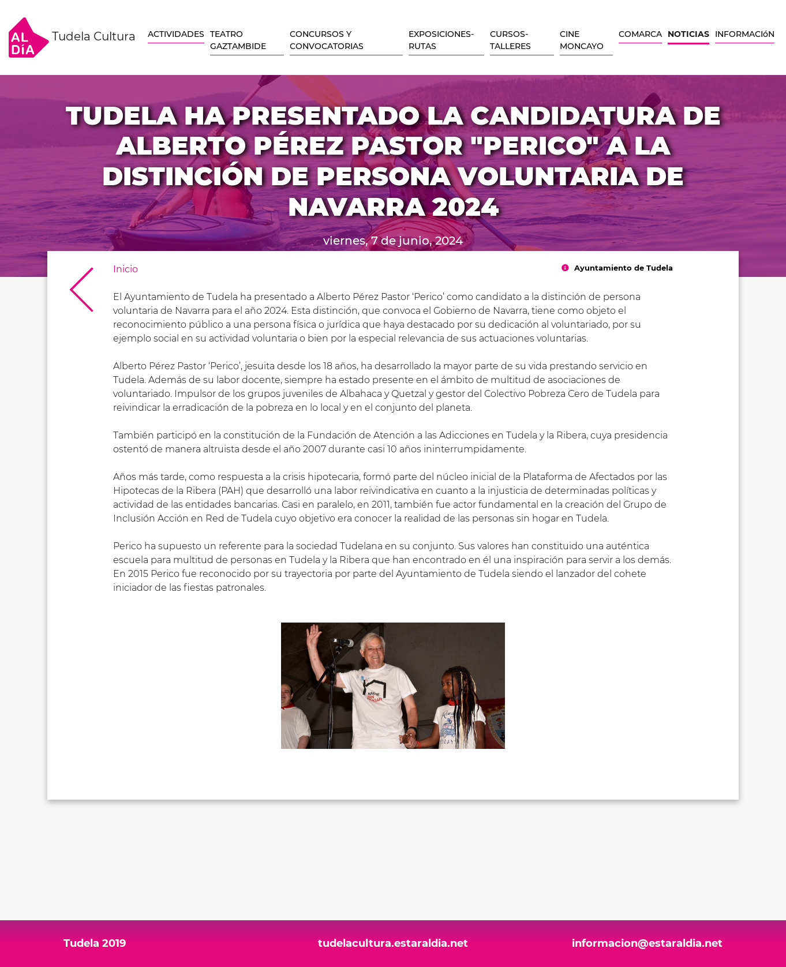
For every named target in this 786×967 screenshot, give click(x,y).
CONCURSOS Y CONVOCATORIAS (327, 40)
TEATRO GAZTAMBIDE (238, 40)
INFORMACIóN (744, 34)
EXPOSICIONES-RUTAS (441, 40)
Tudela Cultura (72, 37)
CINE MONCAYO (582, 40)
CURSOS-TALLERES (510, 40)
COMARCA (640, 34)
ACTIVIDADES (176, 34)
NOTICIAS (688, 34)
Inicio (125, 269)
